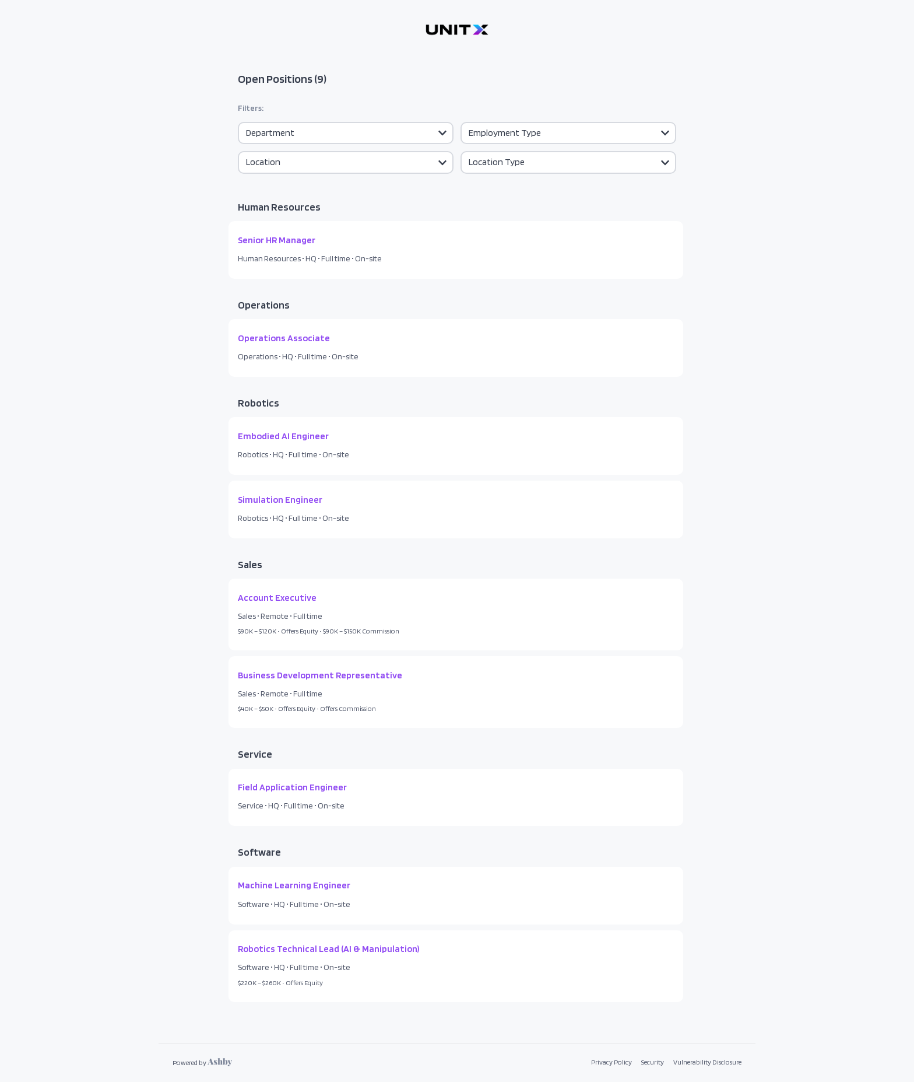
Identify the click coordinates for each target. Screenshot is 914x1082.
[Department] (346, 133)
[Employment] (568, 133)
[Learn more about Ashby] (202, 1063)
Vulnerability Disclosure (707, 1062)
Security (652, 1062)
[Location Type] (568, 162)
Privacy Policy (611, 1062)
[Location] (346, 162)
